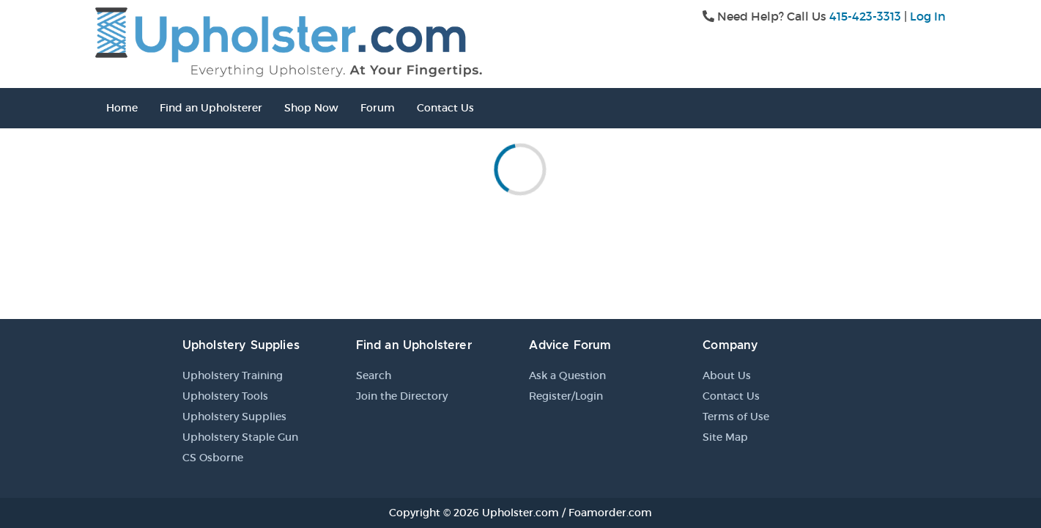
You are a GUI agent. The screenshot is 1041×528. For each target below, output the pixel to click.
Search (373, 375)
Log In (928, 16)
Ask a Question (567, 375)
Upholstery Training (232, 375)
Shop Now (311, 107)
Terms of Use (736, 416)
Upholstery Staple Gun (240, 437)
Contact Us (445, 107)
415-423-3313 (865, 16)
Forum (377, 107)
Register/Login (566, 396)
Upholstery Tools (225, 396)
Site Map (725, 437)
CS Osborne (212, 457)
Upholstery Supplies (234, 416)
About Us (727, 375)
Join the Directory (402, 396)
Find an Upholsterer (211, 107)
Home (122, 107)
